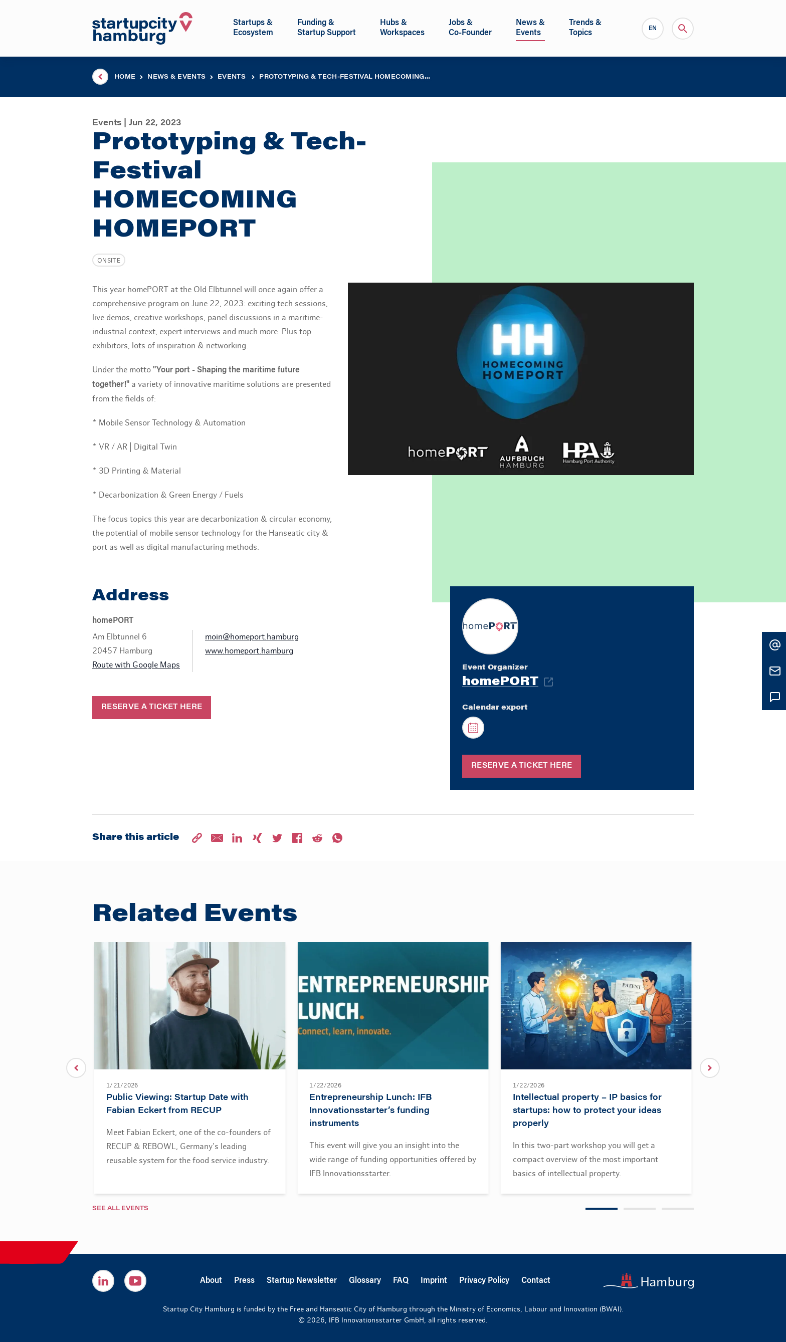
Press (244, 1281)
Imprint (434, 1281)
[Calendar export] (473, 728)
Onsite (108, 261)
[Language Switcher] (653, 29)
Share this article (135, 837)
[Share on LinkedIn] (237, 838)
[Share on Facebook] (297, 838)
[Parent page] (100, 77)
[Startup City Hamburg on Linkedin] (103, 1281)
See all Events (120, 1209)
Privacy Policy (484, 1281)
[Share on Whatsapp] (337, 838)
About (211, 1281)
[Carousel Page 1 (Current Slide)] (601, 1209)
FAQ (401, 1281)
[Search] (683, 29)
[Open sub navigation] (253, 28)
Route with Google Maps (136, 665)
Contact (535, 1281)
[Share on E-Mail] (217, 838)
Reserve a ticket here (151, 707)
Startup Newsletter (302, 1281)
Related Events (194, 916)
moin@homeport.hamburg (252, 637)
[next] (710, 1068)
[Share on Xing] (257, 838)
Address (130, 596)
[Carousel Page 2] (640, 1209)
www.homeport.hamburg (249, 651)
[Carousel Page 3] (678, 1209)
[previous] (76, 1068)
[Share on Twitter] (277, 838)
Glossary (365, 1281)
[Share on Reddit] (317, 838)
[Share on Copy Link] (197, 838)
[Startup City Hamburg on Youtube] (135, 1281)
